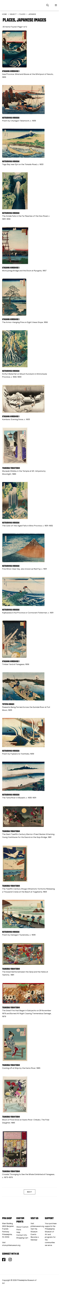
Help (18, 1232)
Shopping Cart (22, 1238)
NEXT (29, 1192)
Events (33, 1234)
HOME (4, 14)
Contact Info (21, 1235)
